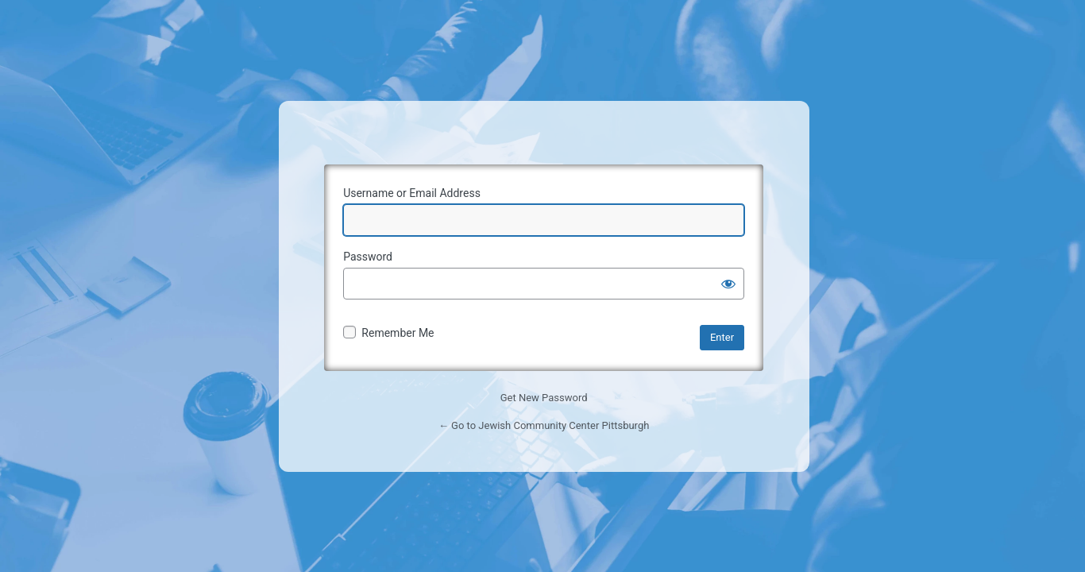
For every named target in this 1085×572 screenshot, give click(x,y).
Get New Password (544, 398)
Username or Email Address (412, 193)
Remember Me (397, 333)
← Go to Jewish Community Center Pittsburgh (543, 425)
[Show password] (728, 284)
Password (367, 256)
